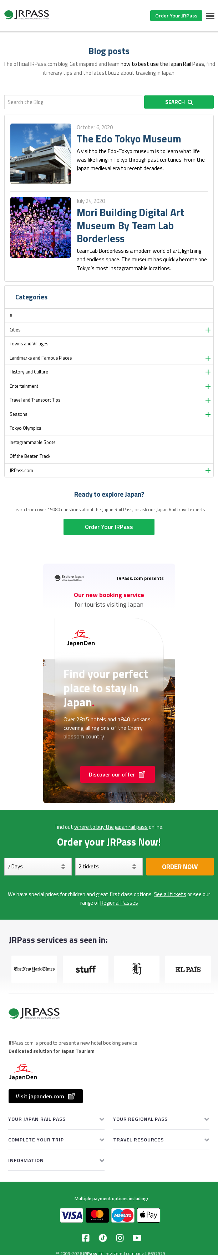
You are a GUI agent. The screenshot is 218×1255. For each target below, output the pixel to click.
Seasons (18, 414)
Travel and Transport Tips (35, 399)
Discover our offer (117, 774)
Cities (15, 329)
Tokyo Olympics (25, 428)
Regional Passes (119, 903)
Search (179, 102)
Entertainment (24, 385)
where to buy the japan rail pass (111, 827)
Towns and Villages (29, 343)
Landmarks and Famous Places (41, 357)
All (12, 315)
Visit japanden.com (46, 1096)
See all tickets (170, 894)
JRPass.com (21, 470)
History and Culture (29, 371)
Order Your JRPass (176, 15)
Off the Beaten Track (30, 456)
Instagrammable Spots (32, 442)
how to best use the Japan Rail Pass (162, 64)
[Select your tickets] (109, 866)
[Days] (38, 866)
